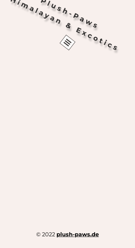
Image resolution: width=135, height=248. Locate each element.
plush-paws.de (77, 234)
